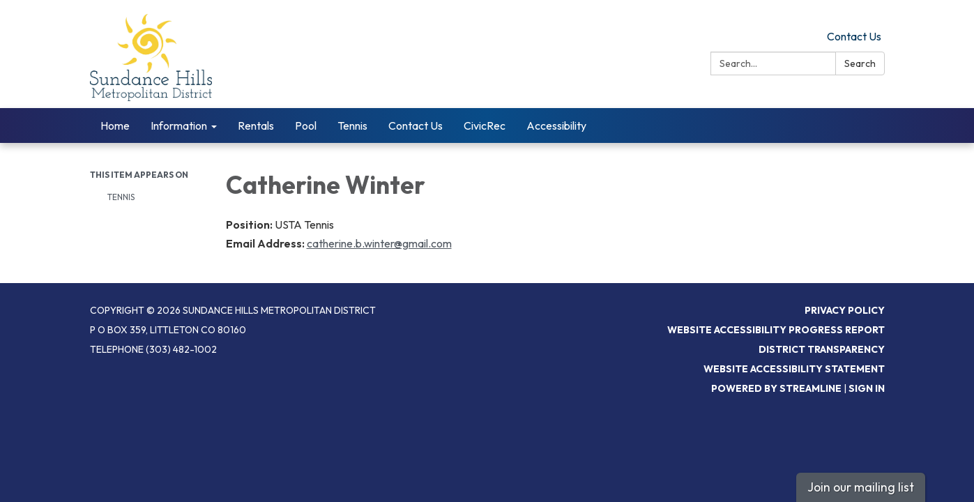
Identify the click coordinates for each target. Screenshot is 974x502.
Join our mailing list (860, 487)
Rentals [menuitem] (256, 125)
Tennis (121, 197)
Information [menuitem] (179, 125)
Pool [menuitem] (306, 125)
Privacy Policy (845, 310)
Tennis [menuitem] (352, 125)
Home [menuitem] (115, 125)
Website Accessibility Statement (794, 369)
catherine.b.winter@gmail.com (379, 243)
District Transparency (822, 349)
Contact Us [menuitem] (415, 125)
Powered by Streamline (776, 388)
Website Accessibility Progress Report (776, 330)
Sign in (867, 388)
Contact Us (854, 36)
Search (860, 63)
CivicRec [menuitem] (484, 125)
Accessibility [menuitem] (556, 125)
